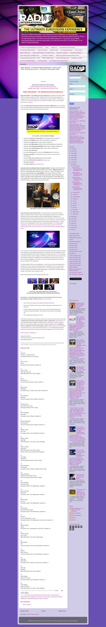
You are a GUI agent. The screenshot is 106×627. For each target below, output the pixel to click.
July (74, 201)
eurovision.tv (73, 253)
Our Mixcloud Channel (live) (67, 47)
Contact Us (54, 47)
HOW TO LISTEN (42, 50)
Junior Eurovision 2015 (75, 259)
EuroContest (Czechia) (75, 241)
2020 (72, 161)
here (26, 266)
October (75, 194)
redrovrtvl (73, 520)
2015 (72, 223)
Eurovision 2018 (74, 249)
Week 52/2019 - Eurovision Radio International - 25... (77, 174)
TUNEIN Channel (52, 325)
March (74, 209)
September (75, 196)
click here (30, 102)
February (75, 211)
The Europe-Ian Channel (76, 272)
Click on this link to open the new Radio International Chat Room (39, 303)
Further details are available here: (29, 332)
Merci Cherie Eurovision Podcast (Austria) (75, 269)
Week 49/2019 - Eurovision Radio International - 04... (77, 188)
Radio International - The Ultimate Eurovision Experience (77, 510)
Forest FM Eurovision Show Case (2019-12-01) (43, 86)
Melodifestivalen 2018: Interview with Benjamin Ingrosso (80, 305)
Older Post (62, 611)
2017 (72, 218)
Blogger (76, 620)
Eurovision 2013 (74, 243)
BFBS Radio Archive (75, 235)
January (75, 214)
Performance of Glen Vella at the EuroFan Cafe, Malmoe (80, 476)
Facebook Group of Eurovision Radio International (36, 327)
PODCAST (45, 598)
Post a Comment (27, 604)
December (75, 166)
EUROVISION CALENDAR (35, 160)
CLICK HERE (51, 269)
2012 (72, 229)
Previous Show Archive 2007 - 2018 (30, 58)
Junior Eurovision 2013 (75, 255)
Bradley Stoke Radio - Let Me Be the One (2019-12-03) (43, 88)
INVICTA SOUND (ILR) (62, 58)
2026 (72, 149)
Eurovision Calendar (62, 52)
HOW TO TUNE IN (53, 322)
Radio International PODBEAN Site (29, 55)
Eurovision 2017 (74, 247)
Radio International (75, 513)
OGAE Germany (74, 267)
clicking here (36, 261)
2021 (72, 159)
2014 (72, 225)
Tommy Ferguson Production (77, 274)
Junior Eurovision (48, 264)
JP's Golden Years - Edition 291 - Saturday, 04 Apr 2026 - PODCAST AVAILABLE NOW (80, 492)
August (74, 198)
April (74, 207)
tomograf (65, 620)
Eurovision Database (76, 52)
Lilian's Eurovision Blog (75, 265)
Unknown (73, 517)
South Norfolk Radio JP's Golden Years (43, 52)
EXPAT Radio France (48, 58)
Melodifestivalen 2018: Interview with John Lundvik (80, 368)
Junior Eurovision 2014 (75, 257)
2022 (72, 157)
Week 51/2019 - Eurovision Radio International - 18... (77, 179)
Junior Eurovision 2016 (75, 261)
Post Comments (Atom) (33, 614)
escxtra (71, 239)
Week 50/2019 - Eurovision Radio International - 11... (77, 183)
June (74, 203)
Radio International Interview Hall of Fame (67, 55)
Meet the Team (54, 50)
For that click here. (59, 329)
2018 (72, 216)
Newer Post (25, 611)
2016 (72, 221)
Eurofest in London (76, 58)
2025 (72, 151)
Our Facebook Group (66, 50)
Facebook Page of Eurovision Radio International (40, 100)
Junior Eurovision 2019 (75, 263)
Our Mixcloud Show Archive (27, 50)
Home (46, 47)
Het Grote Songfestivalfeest (27, 60)
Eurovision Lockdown (48, 55)
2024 (72, 153)
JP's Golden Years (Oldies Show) (58, 60)
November (75, 192)
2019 (72, 164)
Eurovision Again (42, 60)
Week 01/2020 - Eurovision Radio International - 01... (77, 169)
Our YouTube (78, 50)
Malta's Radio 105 (25, 52)
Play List (43, 81)
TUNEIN (60, 324)
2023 (72, 155)
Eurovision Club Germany (76, 251)
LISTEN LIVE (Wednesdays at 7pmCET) (31, 47)
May (74, 205)
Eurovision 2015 (74, 245)
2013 (72, 227)
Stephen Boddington (76, 515)
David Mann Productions (76, 237)
